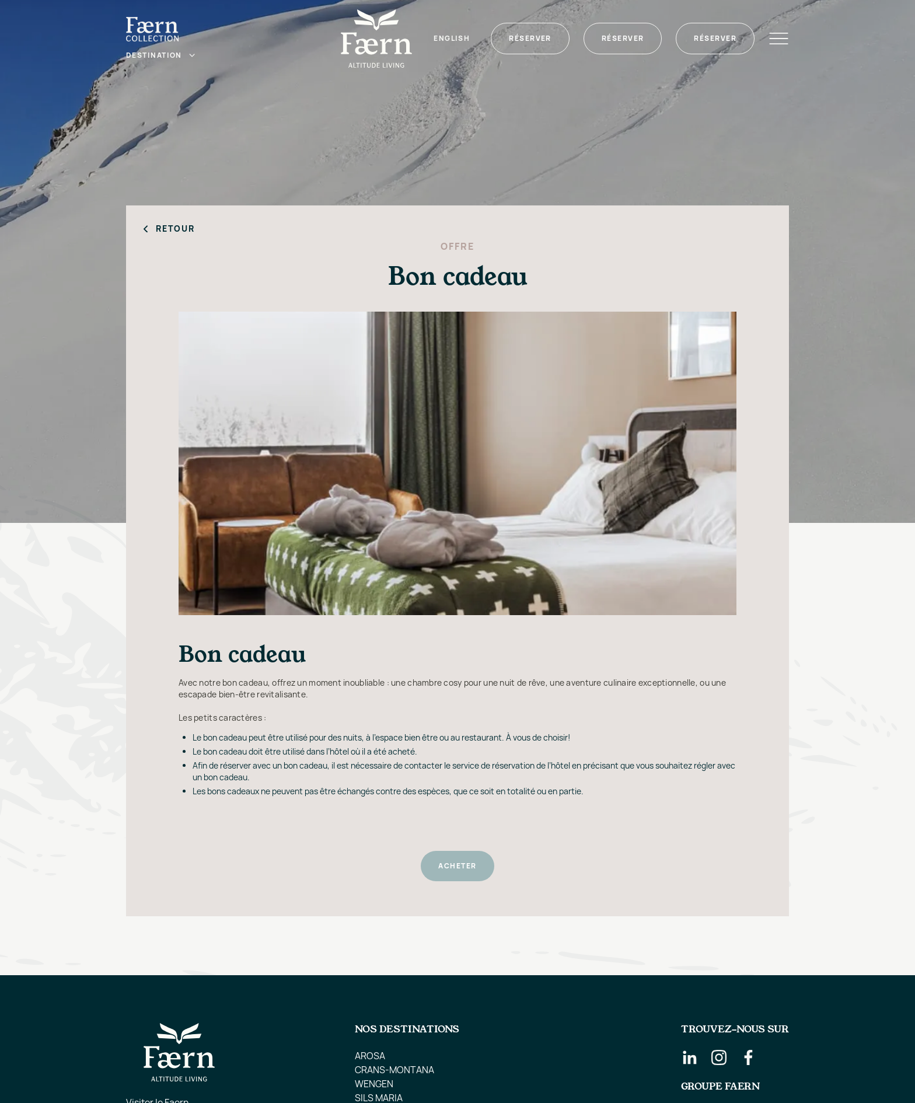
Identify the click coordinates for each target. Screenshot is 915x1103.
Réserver (530, 38)
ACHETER (457, 866)
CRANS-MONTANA (394, 1069)
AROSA (370, 1055)
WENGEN (374, 1083)
